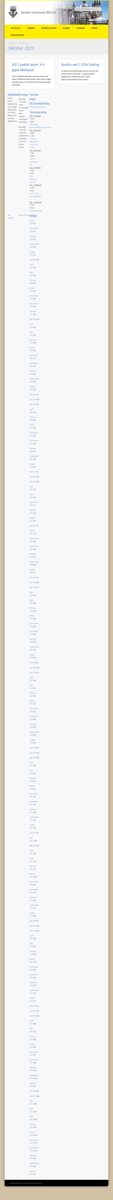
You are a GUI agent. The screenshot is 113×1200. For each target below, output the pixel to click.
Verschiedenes (17, 35)
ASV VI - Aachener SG (34, 162)
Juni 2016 (33, 926)
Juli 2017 (33, 832)
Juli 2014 (33, 1091)
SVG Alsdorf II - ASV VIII (34, 179)
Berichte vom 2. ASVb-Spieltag (80, 64)
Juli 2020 (33, 577)
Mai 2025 (33, 259)
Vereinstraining (36, 211)
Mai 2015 (33, 1016)
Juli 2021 (33, 525)
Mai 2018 (33, 757)
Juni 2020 (33, 582)
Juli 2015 (33, 1006)
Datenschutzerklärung (28, 215)
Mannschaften (48, 28)
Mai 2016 (33, 930)
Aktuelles (15, 28)
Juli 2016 (33, 920)
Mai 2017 (33, 845)
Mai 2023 (33, 404)
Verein (94, 28)
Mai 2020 (33, 587)
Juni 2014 (33, 1096)
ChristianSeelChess (37, 107)
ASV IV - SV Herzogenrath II (35, 196)
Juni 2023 (33, 399)
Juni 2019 (33, 667)
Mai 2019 (33, 672)
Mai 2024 (33, 319)
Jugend (66, 28)
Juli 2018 (33, 747)
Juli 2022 (33, 471)
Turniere (80, 28)
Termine (31, 28)
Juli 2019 (33, 662)
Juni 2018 (33, 752)
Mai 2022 (33, 481)
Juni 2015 (33, 1011)
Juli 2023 (33, 394)
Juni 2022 (33, 476)
